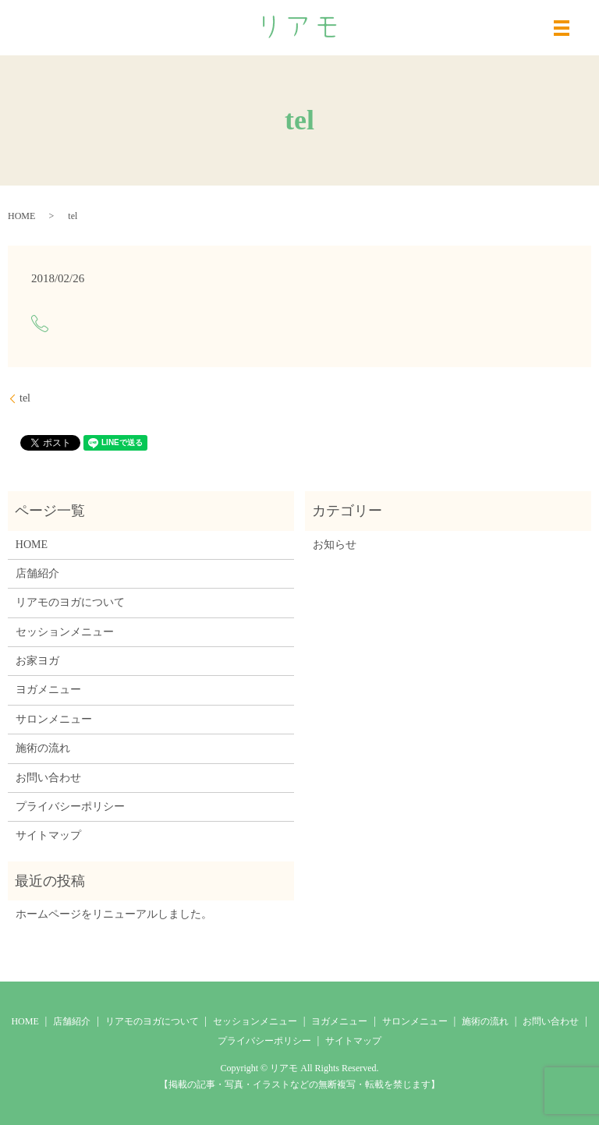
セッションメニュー (65, 632)
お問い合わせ (48, 778)
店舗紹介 (37, 573)
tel (24, 398)
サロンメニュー (54, 719)
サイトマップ (48, 835)
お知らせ (334, 544)
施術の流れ (43, 748)
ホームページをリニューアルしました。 (114, 914)
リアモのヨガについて (70, 602)
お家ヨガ (37, 661)
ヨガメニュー (48, 689)
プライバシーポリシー (70, 806)
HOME (21, 215)
